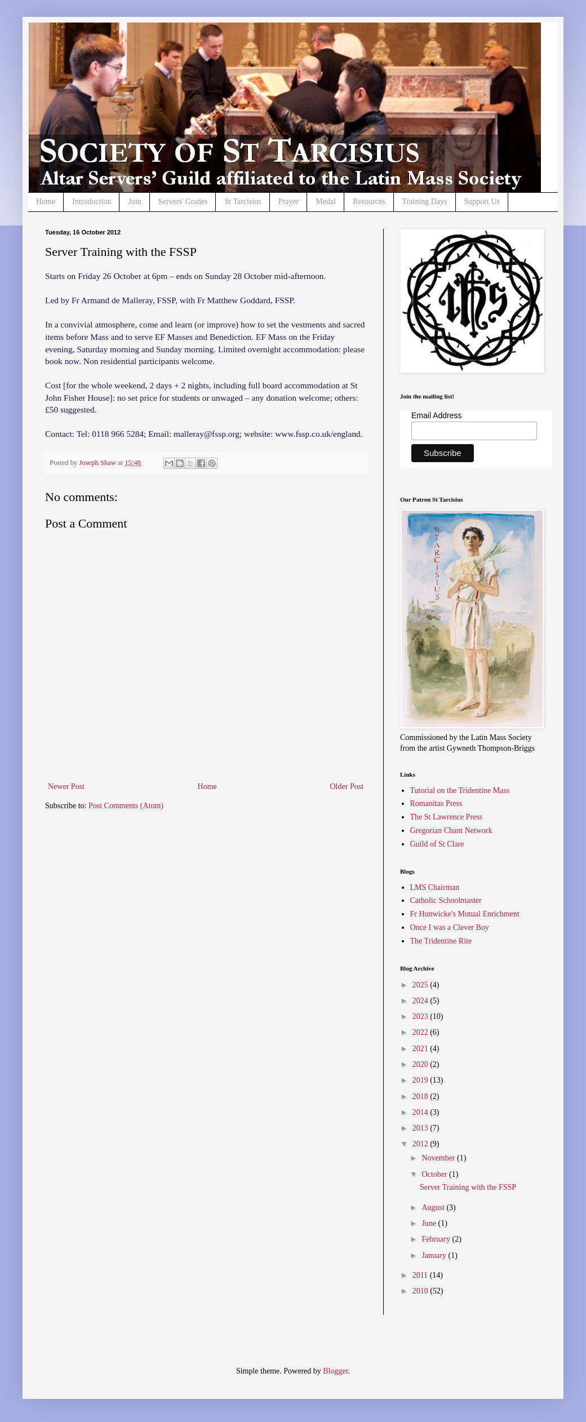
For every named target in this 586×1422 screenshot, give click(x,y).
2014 (421, 1112)
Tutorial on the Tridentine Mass (460, 790)
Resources (369, 201)
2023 (421, 1016)
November (439, 1158)
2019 (421, 1080)
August (433, 1207)
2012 (421, 1144)
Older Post (347, 786)
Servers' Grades (183, 201)
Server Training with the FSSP (468, 1187)
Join (134, 201)
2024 (421, 1000)
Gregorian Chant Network (451, 830)
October (435, 1174)
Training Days (424, 201)
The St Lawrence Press (446, 817)
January (434, 1255)
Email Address (436, 415)
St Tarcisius (242, 201)
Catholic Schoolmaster (446, 900)
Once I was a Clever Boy (449, 927)
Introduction (91, 201)
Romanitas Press (436, 803)
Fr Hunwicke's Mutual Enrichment (465, 914)
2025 (421, 985)
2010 (421, 1291)
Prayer (288, 201)
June (429, 1223)
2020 (421, 1064)
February (436, 1239)
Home (45, 201)
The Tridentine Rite (441, 941)
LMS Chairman (435, 887)
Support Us (482, 201)
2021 (421, 1048)
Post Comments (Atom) (125, 805)
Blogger (335, 1371)
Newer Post (66, 786)
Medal (326, 201)
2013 (421, 1128)
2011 (421, 1275)
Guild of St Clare (437, 844)
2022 (421, 1032)
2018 (421, 1096)
